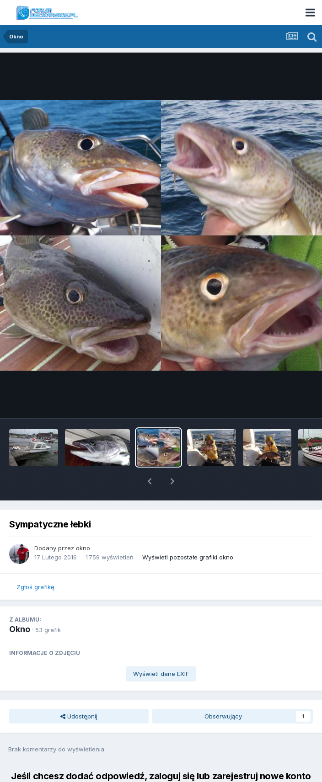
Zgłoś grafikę (35, 563)
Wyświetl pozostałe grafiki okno (187, 533)
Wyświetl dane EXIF (161, 650)
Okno (19, 605)
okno (83, 524)
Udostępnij (78, 692)
